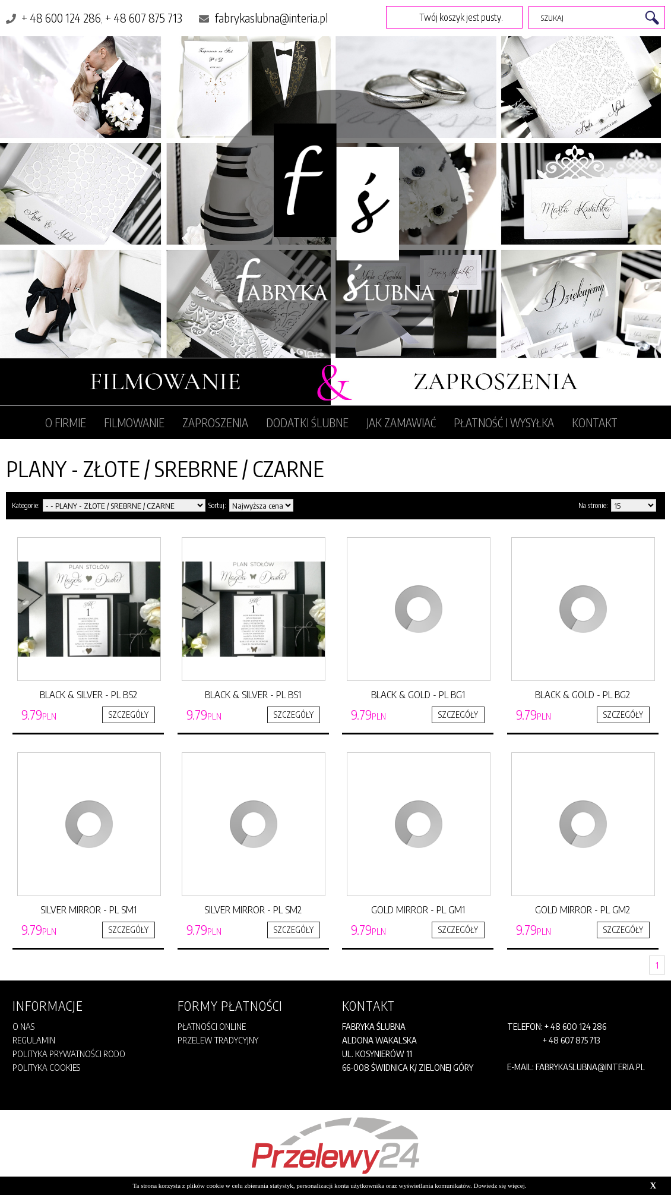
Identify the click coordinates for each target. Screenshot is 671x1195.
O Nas (23, 1026)
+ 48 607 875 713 (143, 17)
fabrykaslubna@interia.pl (271, 17)
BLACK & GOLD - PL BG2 (582, 694)
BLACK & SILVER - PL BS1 (253, 694)
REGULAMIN (24, 1094)
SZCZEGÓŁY (128, 715)
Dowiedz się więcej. (500, 1185)
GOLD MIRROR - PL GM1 (418, 909)
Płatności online (212, 1026)
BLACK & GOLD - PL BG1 (418, 694)
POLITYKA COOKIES (46, 1067)
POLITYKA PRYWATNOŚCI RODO (68, 1053)
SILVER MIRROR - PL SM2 (253, 909)
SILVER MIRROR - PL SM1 (88, 909)
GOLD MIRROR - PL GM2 (582, 909)
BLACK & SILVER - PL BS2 (88, 694)
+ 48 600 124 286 (61, 17)
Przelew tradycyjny (218, 1040)
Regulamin (33, 1040)
